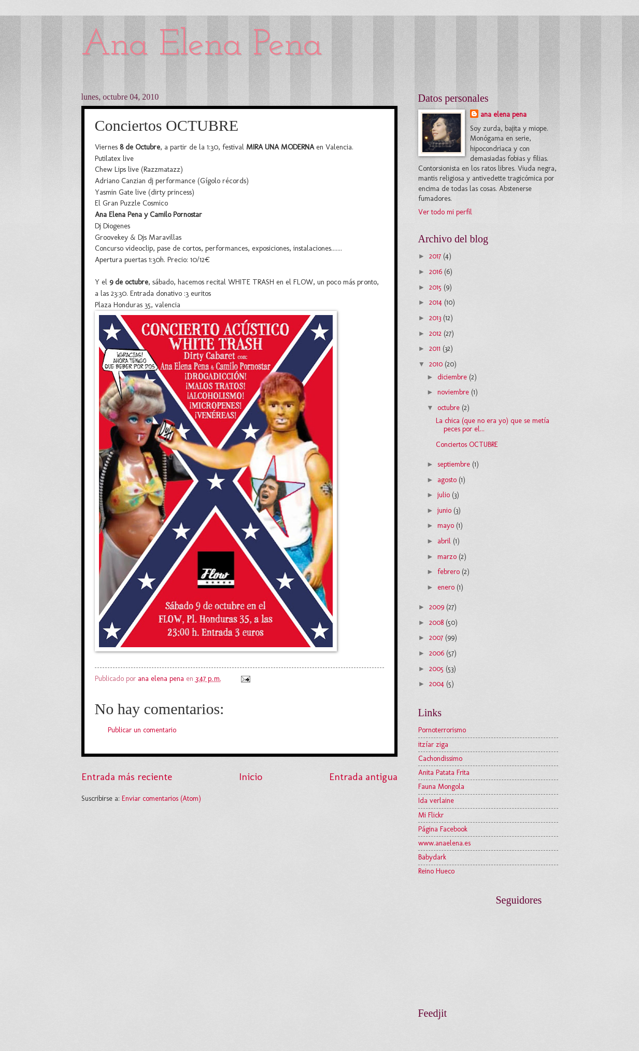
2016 (436, 271)
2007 (437, 637)
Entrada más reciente (126, 777)
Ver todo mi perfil (445, 212)
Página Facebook (442, 829)
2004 (437, 683)
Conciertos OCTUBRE (467, 444)
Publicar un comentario (142, 730)
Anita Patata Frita (444, 772)
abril (445, 541)
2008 (437, 622)
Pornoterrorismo (442, 730)
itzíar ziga (433, 744)
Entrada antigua (363, 777)
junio (445, 510)
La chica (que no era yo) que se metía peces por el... (492, 425)
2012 (436, 333)
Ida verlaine (436, 800)
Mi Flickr (431, 815)
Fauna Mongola (441, 786)
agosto (448, 479)
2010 (437, 364)
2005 (437, 668)
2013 (436, 317)
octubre (449, 407)
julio (444, 494)
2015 (436, 287)
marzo (448, 556)
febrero (449, 571)
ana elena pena (503, 114)
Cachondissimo (440, 758)
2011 (436, 348)
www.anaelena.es (444, 843)
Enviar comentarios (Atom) (161, 798)
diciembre (453, 377)
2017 (436, 256)
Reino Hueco (436, 871)
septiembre (454, 464)
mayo (446, 525)
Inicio (250, 777)
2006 (437, 653)
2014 (436, 302)
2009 (437, 607)
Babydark (432, 857)
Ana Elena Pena (201, 45)
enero (447, 587)
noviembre (454, 392)
